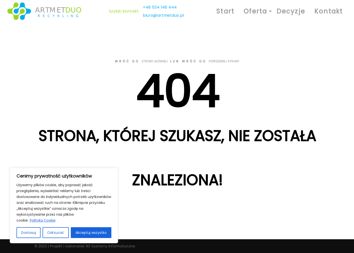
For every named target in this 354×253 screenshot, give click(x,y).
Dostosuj (28, 232)
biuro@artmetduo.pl (163, 15)
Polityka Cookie (43, 220)
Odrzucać (55, 232)
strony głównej (155, 61)
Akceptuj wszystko (91, 232)
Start (225, 11)
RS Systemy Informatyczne (110, 246)
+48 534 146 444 (160, 7)
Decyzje (291, 11)
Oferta (256, 11)
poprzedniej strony (224, 61)
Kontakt (328, 11)
